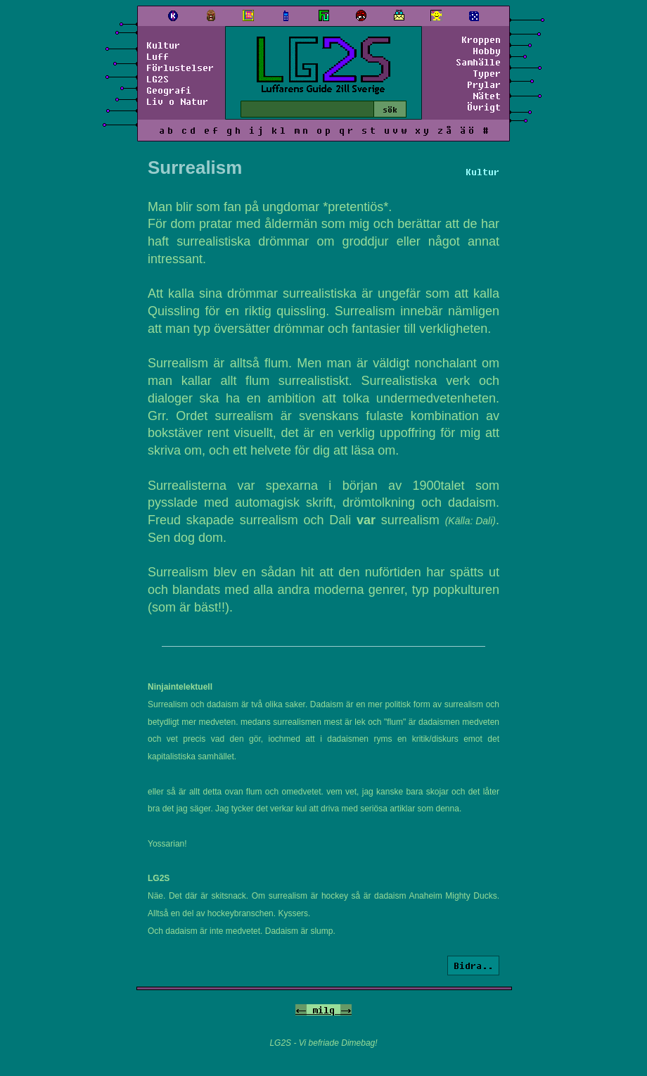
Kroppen (481, 39)
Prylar (484, 84)
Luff (157, 56)
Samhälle (478, 62)
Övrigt (484, 107)
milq (323, 1009)
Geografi (168, 90)
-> (346, 1009)
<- (301, 1009)
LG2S (157, 78)
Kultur (163, 45)
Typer (487, 73)
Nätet (487, 95)
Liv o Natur (177, 101)
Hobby (487, 50)
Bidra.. (473, 965)
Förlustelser (180, 67)
